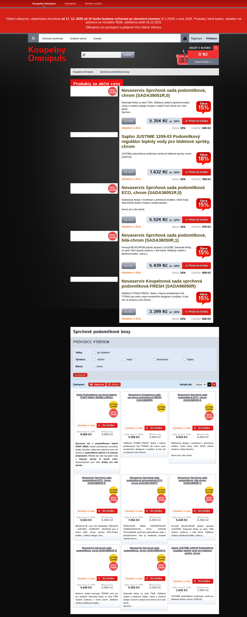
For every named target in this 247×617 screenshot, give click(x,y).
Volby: (79, 352)
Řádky (115, 384)
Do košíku (106, 425)
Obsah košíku (202, 62)
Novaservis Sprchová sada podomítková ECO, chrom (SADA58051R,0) (97, 480)
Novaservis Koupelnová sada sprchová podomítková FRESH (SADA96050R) (162, 284)
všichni (100, 359)
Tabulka (99, 384)
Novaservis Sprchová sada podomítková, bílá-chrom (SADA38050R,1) (164, 238)
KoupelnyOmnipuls (47, 54)
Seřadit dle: (186, 384)
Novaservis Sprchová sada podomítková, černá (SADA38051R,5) (96, 549)
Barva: (79, 366)
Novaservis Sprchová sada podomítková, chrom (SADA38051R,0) (164, 93)
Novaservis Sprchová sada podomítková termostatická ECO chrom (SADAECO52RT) (144, 480)
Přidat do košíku (197, 121)
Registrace (196, 38)
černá (99, 366)
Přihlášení (211, 38)
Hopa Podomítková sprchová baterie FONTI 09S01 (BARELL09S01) (97, 396)
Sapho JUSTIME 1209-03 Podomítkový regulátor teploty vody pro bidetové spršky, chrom (166, 141)
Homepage (33, 38)
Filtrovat (80, 375)
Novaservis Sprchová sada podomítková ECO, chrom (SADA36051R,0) (163, 190)
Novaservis (162, 359)
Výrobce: (80, 359)
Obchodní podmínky (52, 38)
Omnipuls (70, 4)
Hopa (129, 359)
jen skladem (103, 352)
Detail (128, 121)
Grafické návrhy (78, 38)
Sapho (190, 359)
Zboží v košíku (200, 48)
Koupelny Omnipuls (44, 4)
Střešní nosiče (93, 4)
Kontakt (97, 38)
